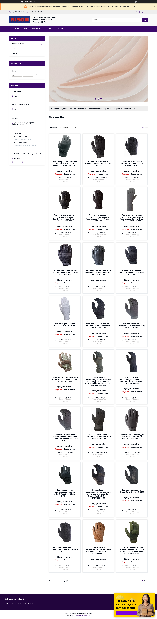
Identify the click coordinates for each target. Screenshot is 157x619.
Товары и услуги (32, 29)
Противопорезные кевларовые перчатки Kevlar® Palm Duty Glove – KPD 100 (65, 493)
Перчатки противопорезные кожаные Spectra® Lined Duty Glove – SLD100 (98, 272)
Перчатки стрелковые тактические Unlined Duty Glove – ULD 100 (131, 163)
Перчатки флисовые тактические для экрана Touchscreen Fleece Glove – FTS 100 (98, 218)
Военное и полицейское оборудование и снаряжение (90, 109)
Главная (15, 29)
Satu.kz (89, 613)
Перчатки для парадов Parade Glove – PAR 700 (64, 325)
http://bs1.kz (18, 158)
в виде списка (146, 127)
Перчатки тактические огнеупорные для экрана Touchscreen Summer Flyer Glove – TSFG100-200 (132, 218)
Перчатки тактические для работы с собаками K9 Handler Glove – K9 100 (132, 437)
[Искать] (145, 20)
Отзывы (15, 54)
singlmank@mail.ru (21, 162)
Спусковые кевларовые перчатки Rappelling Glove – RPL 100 (131, 272)
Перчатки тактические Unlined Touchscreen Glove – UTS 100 (98, 163)
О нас (49, 29)
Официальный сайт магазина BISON (19, 603)
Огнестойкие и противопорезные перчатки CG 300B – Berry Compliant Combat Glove (98, 550)
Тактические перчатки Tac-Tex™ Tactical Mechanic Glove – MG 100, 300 (65, 272)
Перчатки (118, 109)
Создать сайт (23, 2)
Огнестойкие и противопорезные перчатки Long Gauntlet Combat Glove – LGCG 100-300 (131, 380)
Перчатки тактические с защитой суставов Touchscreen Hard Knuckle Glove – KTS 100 (65, 218)
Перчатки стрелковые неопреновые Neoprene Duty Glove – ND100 (132, 326)
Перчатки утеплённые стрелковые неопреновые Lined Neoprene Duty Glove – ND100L (65, 438)
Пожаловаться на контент (81, 616)
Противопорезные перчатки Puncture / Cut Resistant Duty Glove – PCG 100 (98, 326)
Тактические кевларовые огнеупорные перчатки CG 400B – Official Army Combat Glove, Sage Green (131, 550)
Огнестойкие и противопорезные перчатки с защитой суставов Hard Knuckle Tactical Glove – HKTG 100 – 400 (98, 494)
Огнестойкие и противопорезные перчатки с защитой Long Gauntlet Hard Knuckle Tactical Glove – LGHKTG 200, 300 (98, 381)
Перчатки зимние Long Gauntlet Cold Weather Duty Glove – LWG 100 (98, 437)
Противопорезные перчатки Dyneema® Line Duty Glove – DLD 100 (65, 549)
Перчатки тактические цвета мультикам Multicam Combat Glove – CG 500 (65, 379)
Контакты (61, 29)
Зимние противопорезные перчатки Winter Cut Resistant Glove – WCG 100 (65, 163)
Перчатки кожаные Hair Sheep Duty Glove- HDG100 (132, 491)
